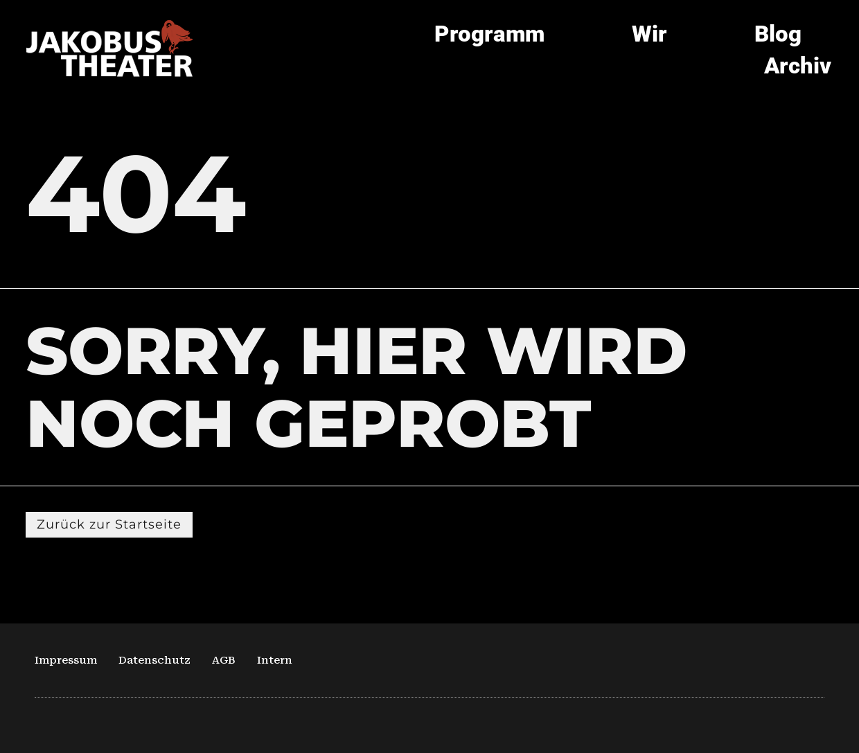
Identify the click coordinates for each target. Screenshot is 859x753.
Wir (649, 33)
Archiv (797, 65)
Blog (778, 33)
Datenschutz (154, 660)
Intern (274, 660)
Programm (489, 33)
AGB (224, 660)
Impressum (66, 660)
